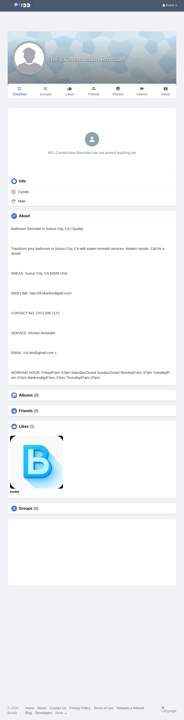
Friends (26, 411)
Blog (28, 713)
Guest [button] (170, 5)
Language (168, 709)
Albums (26, 395)
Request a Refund (130, 708)
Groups (26, 508)
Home (29, 708)
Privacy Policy (79, 708)
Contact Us (58, 708)
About (41, 708)
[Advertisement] (92, 18)
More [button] (61, 712)
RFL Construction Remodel (88, 59)
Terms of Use (103, 708)
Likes (24, 426)
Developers (43, 713)
